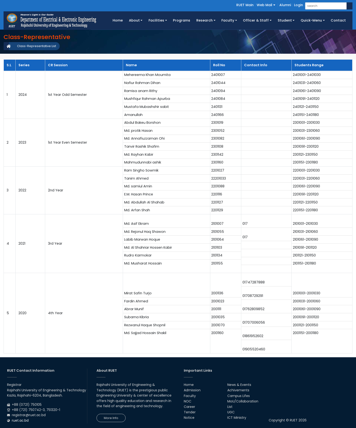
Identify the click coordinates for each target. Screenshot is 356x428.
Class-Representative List (36, 46)
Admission (192, 390)
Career (189, 406)
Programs (181, 20)
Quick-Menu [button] (311, 20)
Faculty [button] (227, 20)
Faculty (190, 395)
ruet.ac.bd (20, 420)
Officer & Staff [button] (256, 20)
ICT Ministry (236, 417)
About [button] (134, 20)
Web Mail (266, 5)
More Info (111, 418)
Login (298, 5)
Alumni (285, 5)
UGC (231, 412)
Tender (190, 412)
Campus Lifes (238, 395)
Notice (189, 417)
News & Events (239, 384)
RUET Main (245, 5)
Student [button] (285, 20)
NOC (187, 401)
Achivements (238, 390)
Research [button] (204, 20)
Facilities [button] (156, 20)
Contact (338, 20)
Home (119, 20)
